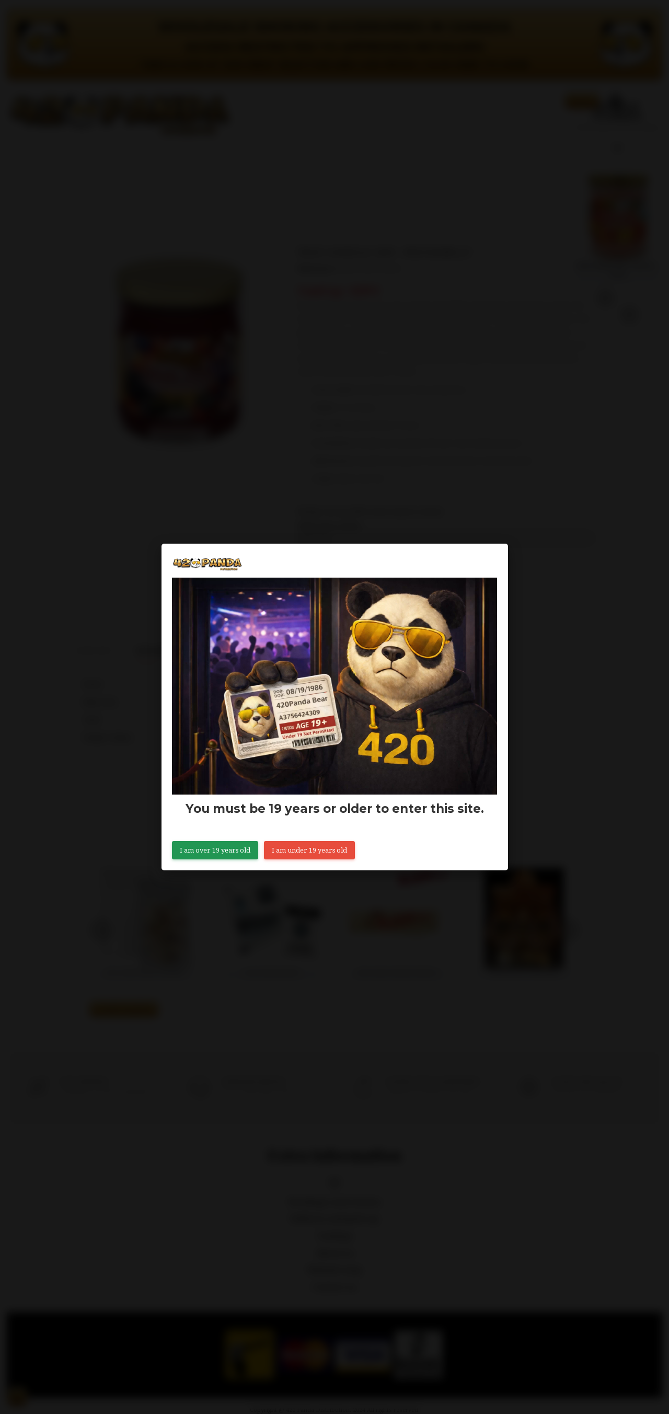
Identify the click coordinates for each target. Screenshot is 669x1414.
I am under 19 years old (309, 850)
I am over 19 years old (215, 850)
